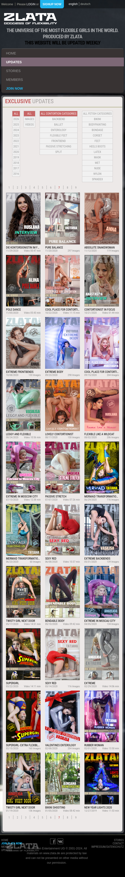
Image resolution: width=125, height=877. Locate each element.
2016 (16, 173)
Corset (97, 135)
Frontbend (59, 141)
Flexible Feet (58, 135)
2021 (16, 146)
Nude (97, 168)
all (16, 113)
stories (13, 71)
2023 (16, 135)
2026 (16, 119)
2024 (16, 130)
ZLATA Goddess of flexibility (30, 18)
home (11, 53)
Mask (97, 157)
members (14, 80)
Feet (97, 141)
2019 (16, 157)
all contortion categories (58, 113)
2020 (16, 152)
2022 (16, 141)
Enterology (58, 130)
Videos (29, 124)
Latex (97, 152)
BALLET (58, 124)
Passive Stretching (58, 146)
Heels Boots (97, 146)
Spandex (97, 179)
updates (14, 62)
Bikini (97, 119)
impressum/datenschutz (107, 846)
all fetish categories (97, 113)
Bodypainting (97, 124)
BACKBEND (58, 119)
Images (29, 119)
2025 (16, 124)
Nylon (98, 173)
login (30, 4)
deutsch (85, 4)
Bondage (97, 130)
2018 (16, 163)
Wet (97, 163)
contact (118, 843)
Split (58, 152)
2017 (16, 168)
